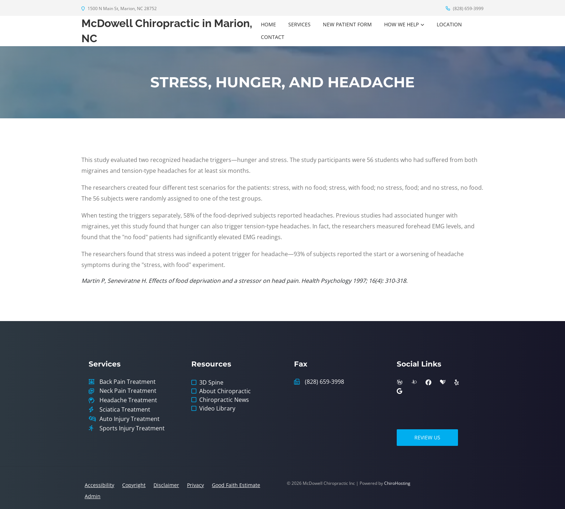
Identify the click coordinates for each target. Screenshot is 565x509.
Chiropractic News (224, 400)
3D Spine (211, 382)
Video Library (217, 408)
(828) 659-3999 (465, 8)
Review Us (427, 437)
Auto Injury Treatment (129, 419)
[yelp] (456, 382)
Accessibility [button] (99, 485)
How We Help (401, 24)
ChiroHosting (397, 483)
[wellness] (399, 382)
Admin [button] (93, 496)
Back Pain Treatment (127, 382)
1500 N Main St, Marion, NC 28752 (119, 8)
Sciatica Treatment (124, 409)
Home (268, 24)
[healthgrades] (443, 382)
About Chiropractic (225, 391)
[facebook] (428, 382)
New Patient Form (347, 24)
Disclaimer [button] (166, 485)
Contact (272, 37)
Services (299, 24)
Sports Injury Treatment (132, 428)
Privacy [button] (195, 485)
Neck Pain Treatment (127, 391)
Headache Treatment (128, 400)
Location (449, 24)
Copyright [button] (134, 485)
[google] (399, 391)
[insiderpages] (414, 382)
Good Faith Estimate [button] (236, 485)
